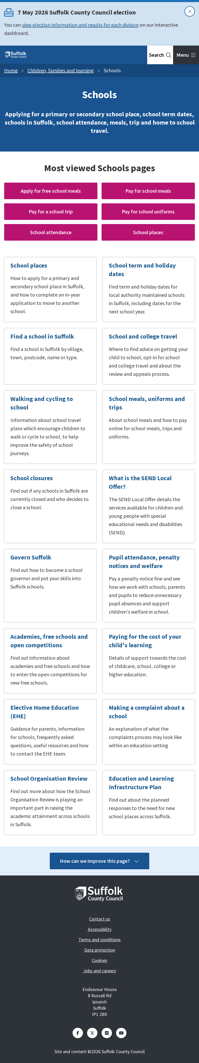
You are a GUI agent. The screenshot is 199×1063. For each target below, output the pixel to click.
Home (11, 70)
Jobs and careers (99, 971)
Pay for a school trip (51, 211)
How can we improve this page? (99, 861)
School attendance (51, 232)
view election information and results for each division (80, 24)
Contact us (99, 919)
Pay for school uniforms (148, 211)
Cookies (99, 960)
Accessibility (99, 929)
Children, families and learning (60, 70)
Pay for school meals (148, 191)
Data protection (99, 950)
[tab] (160, 55)
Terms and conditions (100, 940)
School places (148, 232)
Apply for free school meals (51, 191)
